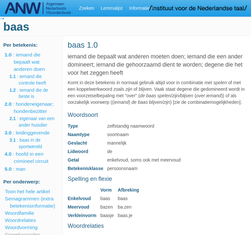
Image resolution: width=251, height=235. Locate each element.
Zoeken (86, 8)
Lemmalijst (112, 8)
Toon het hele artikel (27, 191)
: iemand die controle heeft (32, 80)
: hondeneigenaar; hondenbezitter (34, 107)
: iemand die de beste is (33, 93)
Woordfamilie (19, 213)
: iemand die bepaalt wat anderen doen (29, 62)
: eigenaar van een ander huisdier (37, 122)
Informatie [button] (141, 8)
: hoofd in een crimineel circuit (31, 157)
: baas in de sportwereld (30, 143)
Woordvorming (21, 227)
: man (19, 169)
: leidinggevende (32, 132)
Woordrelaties (20, 220)
